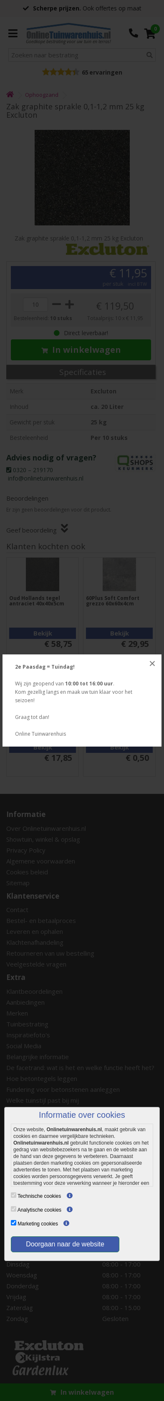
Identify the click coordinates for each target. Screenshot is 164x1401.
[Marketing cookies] (13, 1222)
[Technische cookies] (13, 1195)
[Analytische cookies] (13, 1209)
